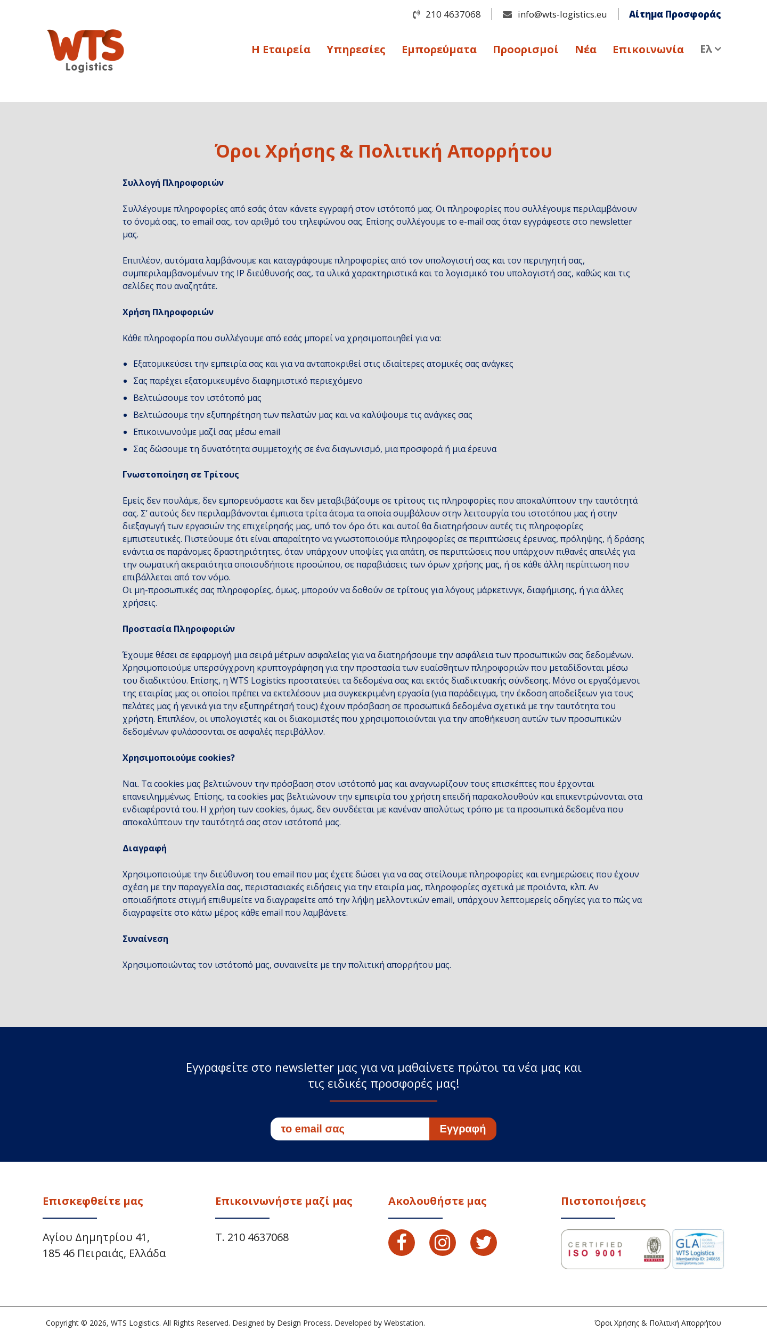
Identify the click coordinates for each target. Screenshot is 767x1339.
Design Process (304, 1323)
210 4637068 (453, 14)
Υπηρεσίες (356, 51)
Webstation (403, 1323)
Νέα (586, 51)
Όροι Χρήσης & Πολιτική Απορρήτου (657, 1323)
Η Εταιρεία (281, 51)
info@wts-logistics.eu (562, 14)
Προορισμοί (526, 51)
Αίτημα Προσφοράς (675, 14)
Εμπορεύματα (439, 51)
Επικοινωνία (648, 51)
